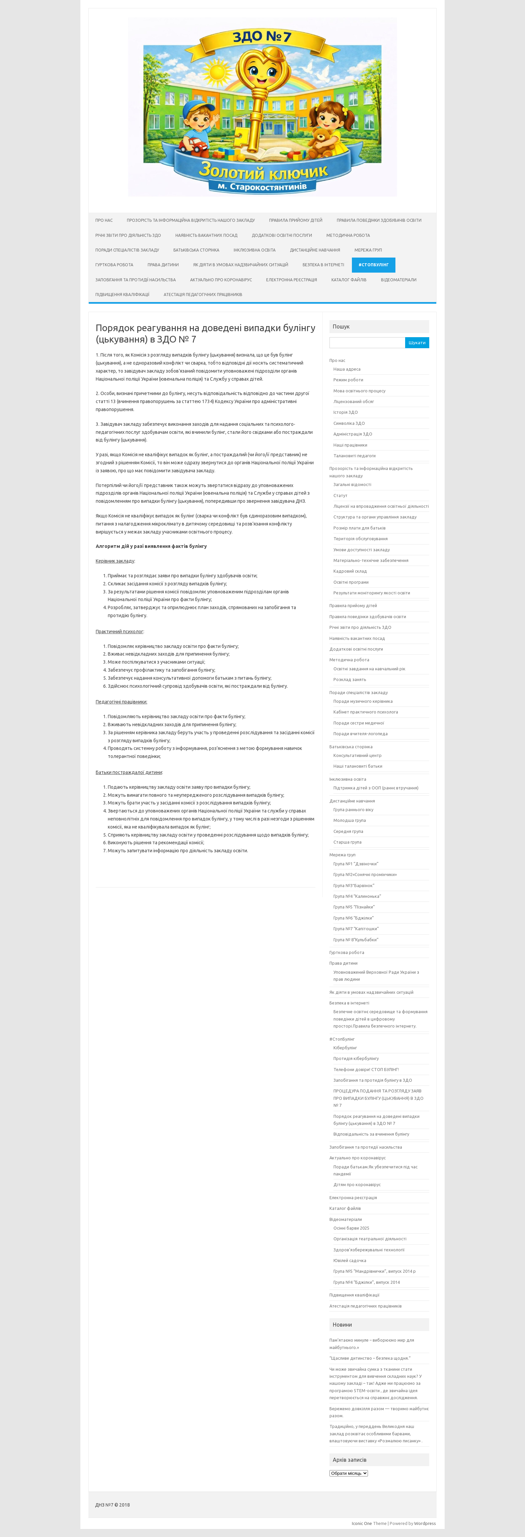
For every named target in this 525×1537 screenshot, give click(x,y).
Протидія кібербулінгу (356, 1058)
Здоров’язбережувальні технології (369, 1249)
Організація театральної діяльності (369, 1238)
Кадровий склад (350, 571)
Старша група (347, 842)
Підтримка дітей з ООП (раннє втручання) (376, 787)
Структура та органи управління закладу (375, 516)
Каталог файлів (349, 280)
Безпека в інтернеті (323, 265)
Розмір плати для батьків (359, 527)
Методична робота (348, 235)
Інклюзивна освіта (255, 250)
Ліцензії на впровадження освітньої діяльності (381, 506)
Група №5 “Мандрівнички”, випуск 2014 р (374, 1271)
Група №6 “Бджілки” (353, 918)
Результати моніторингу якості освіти (371, 592)
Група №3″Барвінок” (354, 885)
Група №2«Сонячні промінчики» (365, 874)
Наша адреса (347, 369)
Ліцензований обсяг (353, 401)
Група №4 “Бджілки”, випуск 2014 (366, 1282)
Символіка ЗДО (349, 423)
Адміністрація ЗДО (352, 433)
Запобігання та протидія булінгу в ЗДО (372, 1080)
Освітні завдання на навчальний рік (369, 668)
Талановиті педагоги (354, 455)
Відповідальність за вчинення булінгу (371, 1134)
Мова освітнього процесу (359, 390)
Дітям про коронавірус (357, 1184)
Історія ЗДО (345, 412)
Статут (340, 495)
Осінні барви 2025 (351, 1228)
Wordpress (425, 1523)
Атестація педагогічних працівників (203, 294)
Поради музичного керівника (363, 701)
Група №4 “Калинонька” (357, 896)
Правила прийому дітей (295, 220)
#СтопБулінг (374, 265)
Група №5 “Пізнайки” (354, 906)
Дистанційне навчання (315, 250)
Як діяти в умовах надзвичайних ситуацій (240, 265)
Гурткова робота (114, 265)
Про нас (103, 220)
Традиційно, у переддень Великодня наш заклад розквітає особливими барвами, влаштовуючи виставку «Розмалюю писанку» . (376, 1433)
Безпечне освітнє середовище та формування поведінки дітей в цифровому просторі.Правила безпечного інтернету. (380, 1018)
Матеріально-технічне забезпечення (370, 560)
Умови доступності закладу (361, 549)
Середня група (348, 831)
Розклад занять (349, 679)
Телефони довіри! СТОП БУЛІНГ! (366, 1069)
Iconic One (362, 1523)
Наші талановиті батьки (357, 766)
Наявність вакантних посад (206, 235)
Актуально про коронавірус (221, 280)
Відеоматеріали (399, 280)
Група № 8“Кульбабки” (356, 939)
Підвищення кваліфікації (122, 294)
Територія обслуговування (360, 538)
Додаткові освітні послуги (282, 235)
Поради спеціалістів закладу (127, 250)
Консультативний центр (357, 755)
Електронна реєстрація (291, 280)
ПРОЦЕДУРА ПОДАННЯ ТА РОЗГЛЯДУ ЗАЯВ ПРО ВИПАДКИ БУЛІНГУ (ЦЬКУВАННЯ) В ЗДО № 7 (378, 1098)
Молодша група (349, 820)
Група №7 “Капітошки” (356, 928)
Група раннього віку (353, 809)
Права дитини (163, 265)
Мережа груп (368, 250)
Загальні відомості (352, 484)
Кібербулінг (345, 1047)
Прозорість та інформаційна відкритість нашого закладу (191, 220)
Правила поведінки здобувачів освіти (379, 220)
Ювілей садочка (349, 1260)
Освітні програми (351, 582)
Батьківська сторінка (196, 250)
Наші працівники (350, 445)
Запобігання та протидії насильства (135, 280)
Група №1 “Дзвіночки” (356, 863)
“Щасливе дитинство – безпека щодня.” (370, 1358)
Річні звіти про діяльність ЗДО (128, 235)
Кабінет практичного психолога (365, 711)
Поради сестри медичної (358, 723)
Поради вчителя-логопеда (360, 733)
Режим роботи (348, 379)
